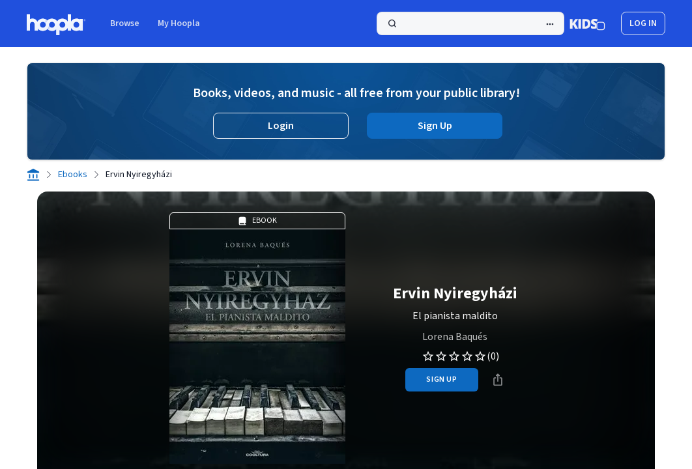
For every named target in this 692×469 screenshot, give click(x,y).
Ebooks (72, 174)
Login (281, 126)
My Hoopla (179, 23)
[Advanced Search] (550, 24)
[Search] (470, 23)
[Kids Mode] (587, 23)
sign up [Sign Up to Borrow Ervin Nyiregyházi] (441, 379)
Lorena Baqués (454, 337)
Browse (124, 23)
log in (643, 23)
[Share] (497, 379)
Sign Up (435, 126)
